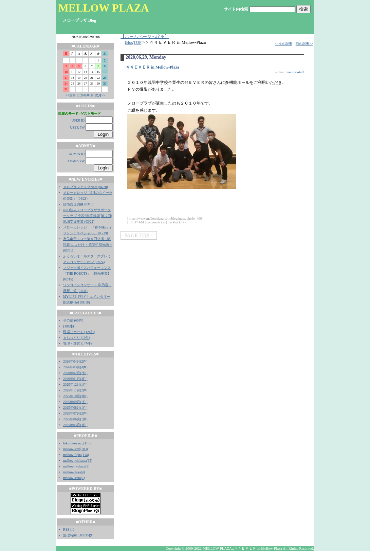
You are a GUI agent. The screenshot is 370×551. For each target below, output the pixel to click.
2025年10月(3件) (75, 396)
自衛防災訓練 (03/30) (78, 204)
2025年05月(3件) (75, 425)
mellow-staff (71, 449)
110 (87, 443)
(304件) (68, 326)
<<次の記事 (283, 43)
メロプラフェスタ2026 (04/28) (85, 187)
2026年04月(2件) (75, 361)
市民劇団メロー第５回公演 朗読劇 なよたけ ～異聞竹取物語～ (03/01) (87, 244)
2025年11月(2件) (75, 390)
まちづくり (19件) (76, 337)
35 (89, 460)
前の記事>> (304, 43)
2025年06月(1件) (75, 419)
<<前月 (71, 95)
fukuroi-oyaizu (73, 443)
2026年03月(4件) (75, 367)
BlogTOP (133, 42)
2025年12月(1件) (75, 384)
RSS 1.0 (68, 529)
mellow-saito (72, 478)
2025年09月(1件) (75, 402)
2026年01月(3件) (75, 379)
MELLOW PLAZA (103, 8)
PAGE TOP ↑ (138, 235)
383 (84, 449)
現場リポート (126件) (79, 332)
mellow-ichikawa (75, 460)
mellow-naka (72, 472)
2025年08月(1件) (75, 407)
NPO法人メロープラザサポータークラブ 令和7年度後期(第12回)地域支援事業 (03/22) (87, 215)
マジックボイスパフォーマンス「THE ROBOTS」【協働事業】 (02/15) (87, 273)
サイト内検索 (236, 9)
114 (85, 455)
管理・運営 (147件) (77, 343)
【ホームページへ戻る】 (145, 36)
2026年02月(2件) (75, 373)
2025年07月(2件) (75, 413)
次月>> (100, 95)
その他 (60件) (73, 320)
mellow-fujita (72, 455)
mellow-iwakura (74, 466)
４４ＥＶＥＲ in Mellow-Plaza (152, 67)
